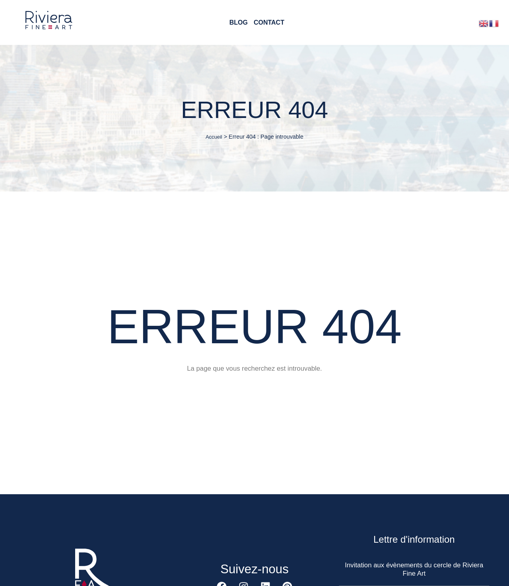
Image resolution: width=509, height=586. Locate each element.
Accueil (214, 137)
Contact (269, 22)
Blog (238, 22)
